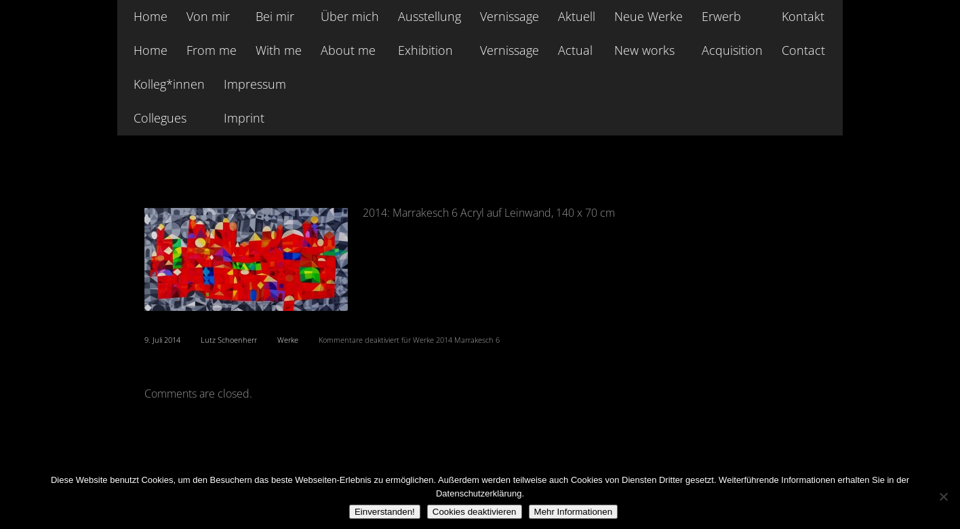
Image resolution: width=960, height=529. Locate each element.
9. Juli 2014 (162, 340)
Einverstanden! (385, 512)
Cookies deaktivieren (475, 512)
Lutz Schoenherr (229, 340)
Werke (287, 340)
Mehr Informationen (573, 512)
